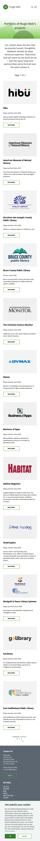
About (5, 793)
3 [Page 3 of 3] (21, 739)
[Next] (21, 741)
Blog (4, 791)
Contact (5, 798)
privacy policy (10, 831)
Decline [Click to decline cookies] (24, 836)
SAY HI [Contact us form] (10, 776)
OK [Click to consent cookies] (10, 836)
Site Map (7, 782)
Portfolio (6, 789)
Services (6, 787)
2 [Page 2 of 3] (19, 739)
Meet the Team (8, 795)
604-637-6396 (12, 767)
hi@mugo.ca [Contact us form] (12, 770)
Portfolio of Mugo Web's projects (20, 26)
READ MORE (11, 125)
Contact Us (8, 751)
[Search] (32, 7)
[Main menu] (35, 7)
